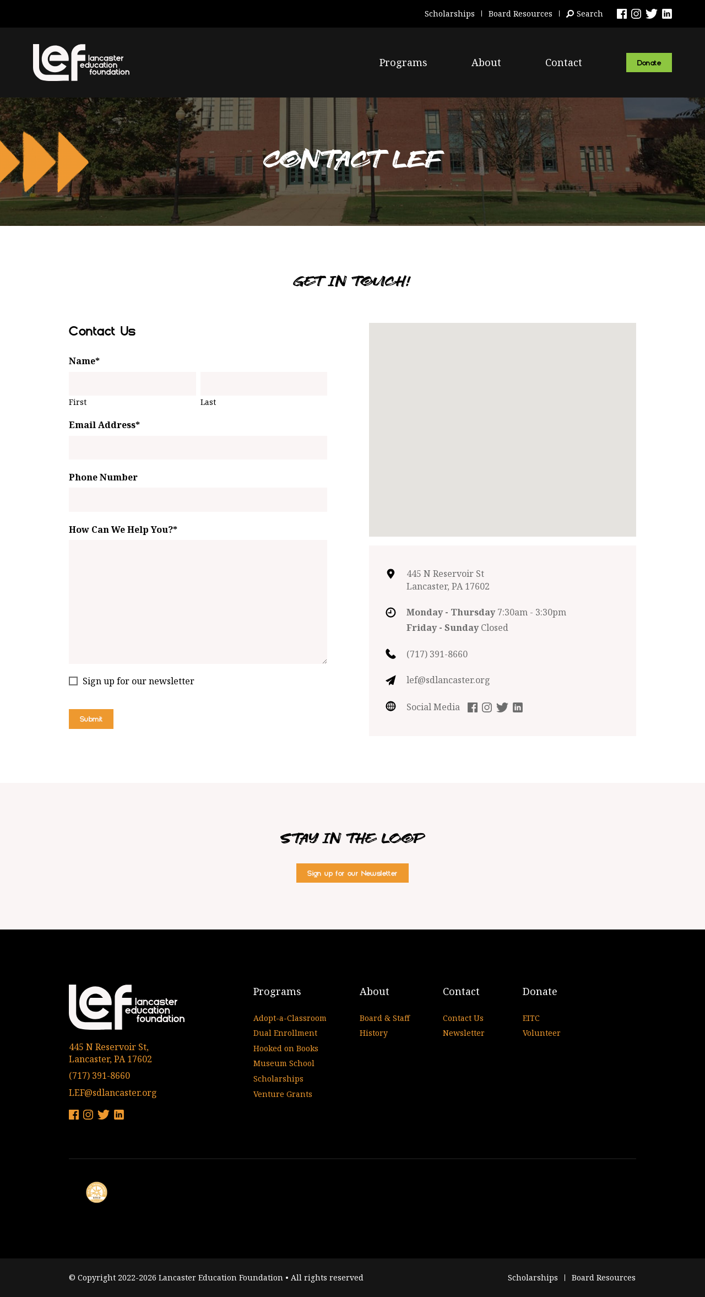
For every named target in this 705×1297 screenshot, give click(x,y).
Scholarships (450, 13)
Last (208, 402)
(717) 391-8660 (437, 654)
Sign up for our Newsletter (352, 873)
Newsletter (464, 1033)
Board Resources (520, 13)
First (77, 402)
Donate (649, 62)
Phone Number (103, 477)
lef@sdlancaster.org (448, 680)
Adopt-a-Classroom (290, 1018)
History (374, 1033)
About (486, 62)
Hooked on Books (285, 1048)
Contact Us (463, 1018)
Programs (403, 62)
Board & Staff (385, 1018)
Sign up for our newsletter (138, 681)
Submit (91, 719)
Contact (563, 62)
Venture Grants (282, 1094)
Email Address (104, 425)
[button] (503, 419)
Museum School (283, 1063)
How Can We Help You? (123, 529)
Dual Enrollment (285, 1033)
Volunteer (542, 1033)
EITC (531, 1018)
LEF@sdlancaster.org (113, 1093)
